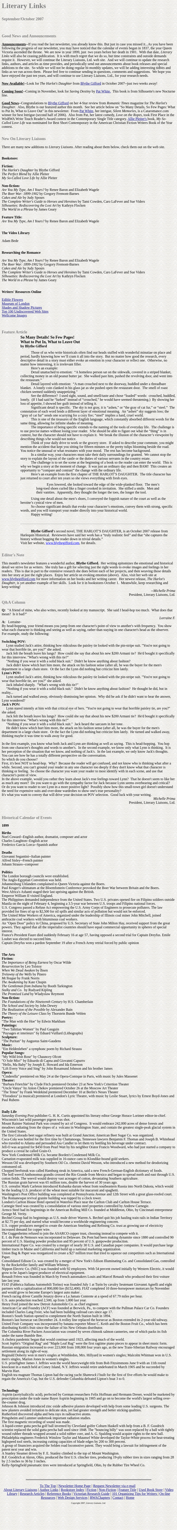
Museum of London (16, 303)
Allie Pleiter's (138, 119)
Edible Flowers (12, 300)
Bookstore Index (72, 1490)
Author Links (48, 1490)
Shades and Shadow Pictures (22, 307)
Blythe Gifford (90, 83)
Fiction (91, 1490)
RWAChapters (100, 1497)
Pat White (86, 111)
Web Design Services (72, 1497)
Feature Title (127, 1490)
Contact (118, 1497)
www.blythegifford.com (62, 543)
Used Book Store (151, 1490)
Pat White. (103, 91)
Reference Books (59, 1494)
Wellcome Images (14, 315)
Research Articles (32, 1494)
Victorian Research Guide (91, 1494)
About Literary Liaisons (20, 1490)
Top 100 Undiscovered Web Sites (25, 311)
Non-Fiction (107, 1490)
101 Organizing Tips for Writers (135, 1494)
